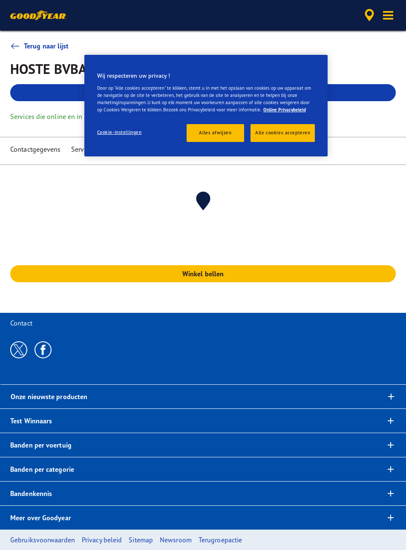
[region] (206, 105)
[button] (388, 15)
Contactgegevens (35, 149)
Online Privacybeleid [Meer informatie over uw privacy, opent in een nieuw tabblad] (284, 110)
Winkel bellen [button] (203, 273)
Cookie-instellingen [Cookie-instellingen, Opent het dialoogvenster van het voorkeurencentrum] (119, 132)
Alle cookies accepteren (282, 133)
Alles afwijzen (215, 133)
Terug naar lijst (39, 46)
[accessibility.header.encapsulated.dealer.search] (368, 15)
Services (83, 149)
